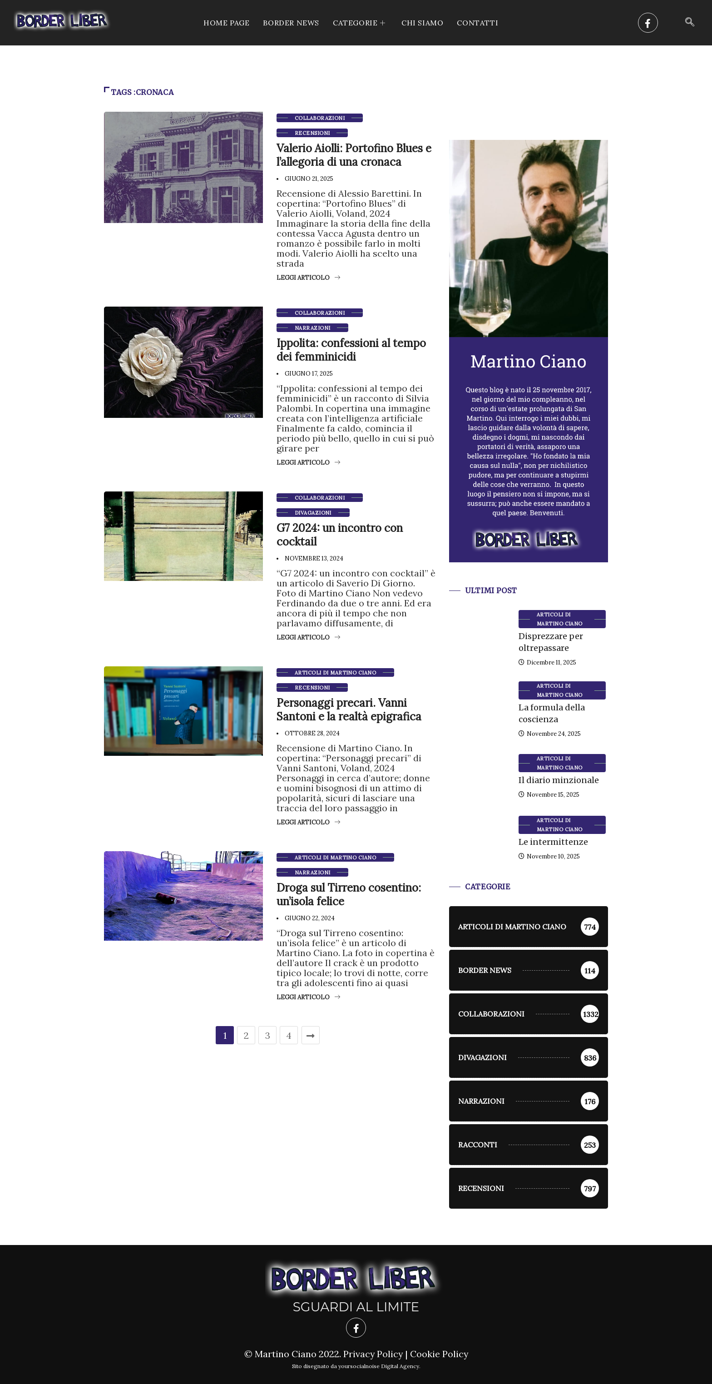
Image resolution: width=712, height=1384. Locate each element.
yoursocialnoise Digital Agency (378, 1366)
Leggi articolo (308, 278)
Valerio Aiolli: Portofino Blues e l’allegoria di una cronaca (354, 155)
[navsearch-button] (690, 23)
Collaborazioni (320, 118)
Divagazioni (313, 513)
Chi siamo (422, 22)
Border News (291, 22)
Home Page (226, 22)
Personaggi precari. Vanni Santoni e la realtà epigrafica (349, 710)
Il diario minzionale (559, 780)
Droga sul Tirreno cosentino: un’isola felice (349, 894)
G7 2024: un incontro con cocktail (340, 535)
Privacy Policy (372, 1353)
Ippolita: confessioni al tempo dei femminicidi (351, 350)
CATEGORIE (360, 22)
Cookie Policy (439, 1353)
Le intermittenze (553, 842)
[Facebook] (648, 23)
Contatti (477, 22)
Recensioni (312, 133)
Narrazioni (312, 328)
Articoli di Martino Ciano (335, 673)
